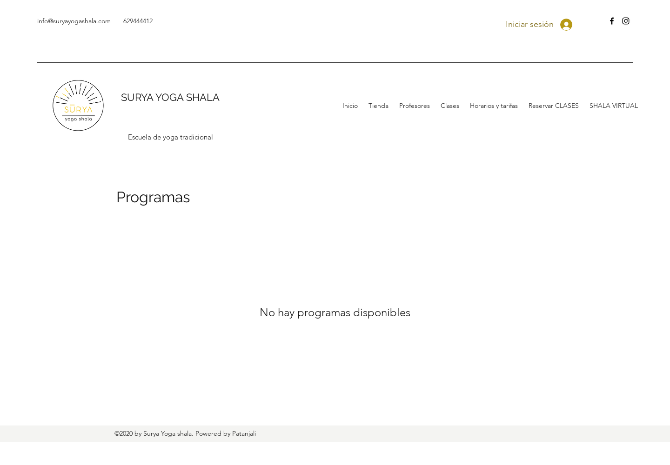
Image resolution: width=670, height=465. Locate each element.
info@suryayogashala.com (74, 21)
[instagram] (625, 21)
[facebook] (611, 21)
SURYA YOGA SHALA (170, 97)
